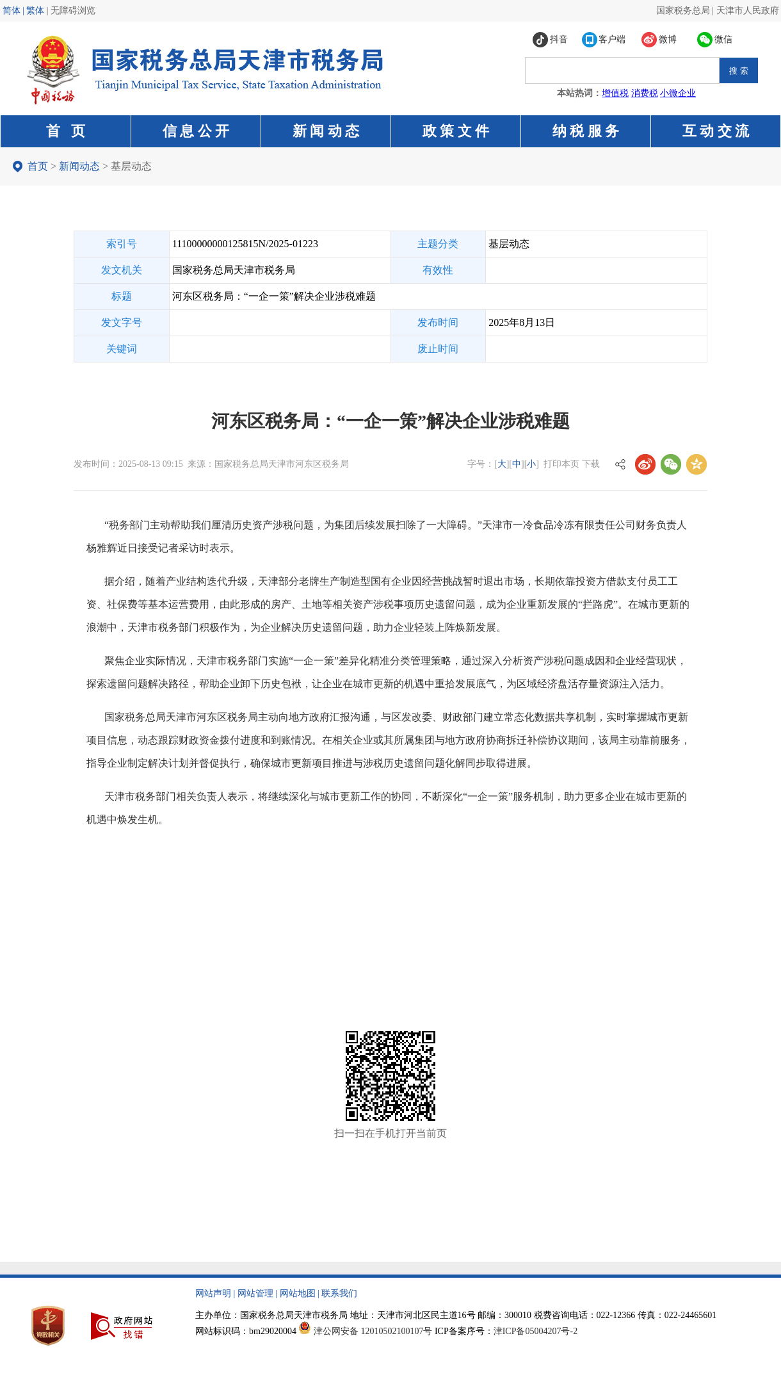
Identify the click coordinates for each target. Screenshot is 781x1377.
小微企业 (678, 93)
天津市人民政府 (747, 10)
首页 (38, 166)
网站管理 (255, 1293)
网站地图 (298, 1293)
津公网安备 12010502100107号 (373, 1331)
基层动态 (131, 166)
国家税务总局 (683, 10)
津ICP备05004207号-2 (535, 1331)
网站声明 (213, 1293)
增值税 (615, 93)
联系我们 (339, 1293)
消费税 (644, 93)
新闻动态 (79, 166)
